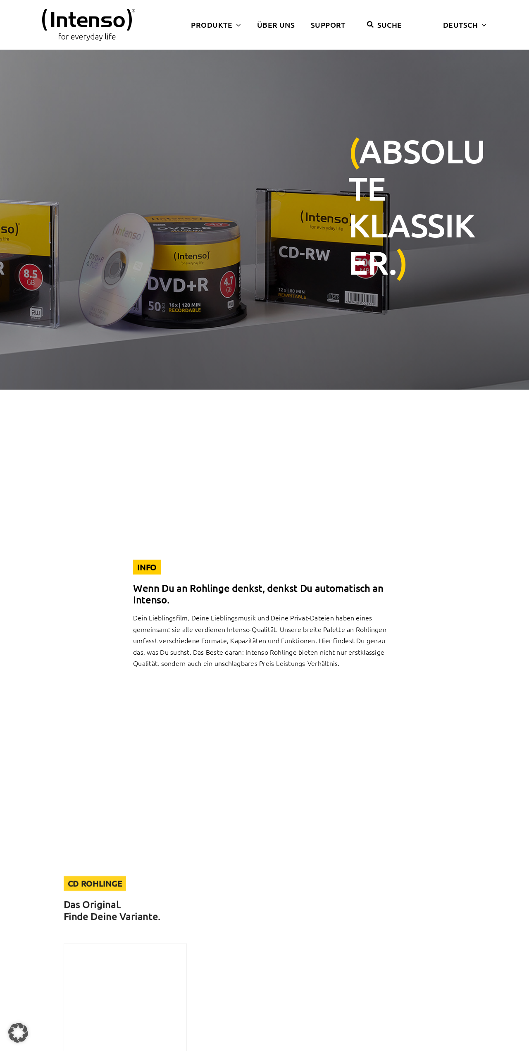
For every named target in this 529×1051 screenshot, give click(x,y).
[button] (18, 1033)
